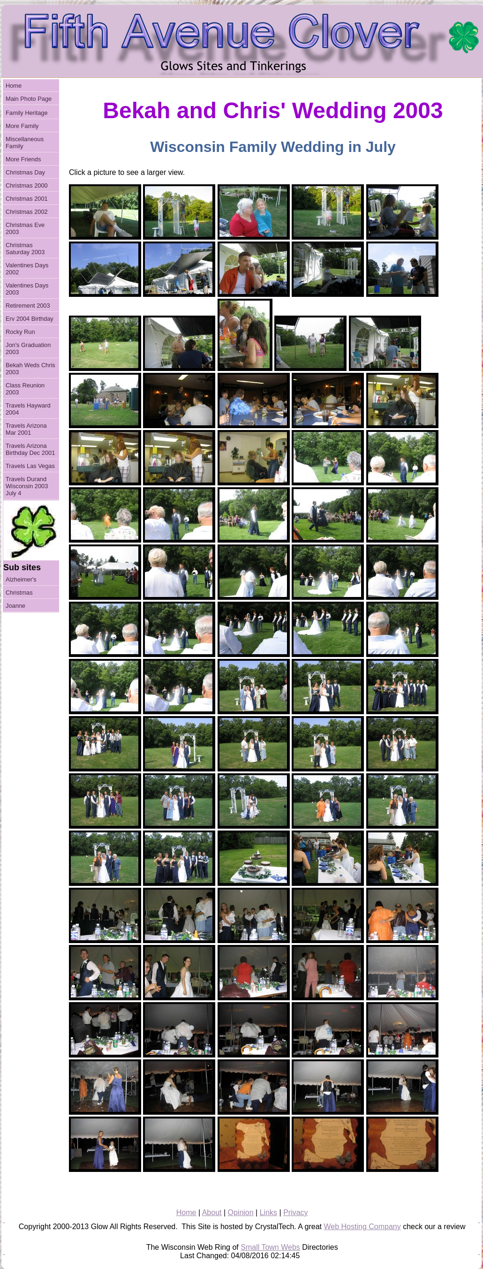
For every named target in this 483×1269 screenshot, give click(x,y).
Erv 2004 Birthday (29, 318)
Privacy (295, 1212)
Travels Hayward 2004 (28, 409)
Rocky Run (20, 331)
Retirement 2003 (28, 305)
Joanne (15, 605)
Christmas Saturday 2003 (25, 249)
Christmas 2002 (27, 211)
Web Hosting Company (362, 1227)
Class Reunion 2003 (25, 389)
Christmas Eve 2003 (25, 228)
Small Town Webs (270, 1247)
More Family (22, 125)
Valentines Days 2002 (27, 269)
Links (268, 1212)
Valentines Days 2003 (27, 289)
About (212, 1212)
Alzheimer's (21, 579)
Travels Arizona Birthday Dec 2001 (30, 449)
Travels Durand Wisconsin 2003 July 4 (27, 486)
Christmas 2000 (27, 185)
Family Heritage (27, 112)
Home (14, 85)
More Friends (23, 159)
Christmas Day (25, 172)
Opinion (241, 1212)
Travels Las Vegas (30, 465)
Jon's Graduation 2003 (28, 348)
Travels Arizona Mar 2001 (26, 429)
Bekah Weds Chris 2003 (30, 369)
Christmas (19, 592)
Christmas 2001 (27, 198)
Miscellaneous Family (25, 143)
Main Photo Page (29, 98)
